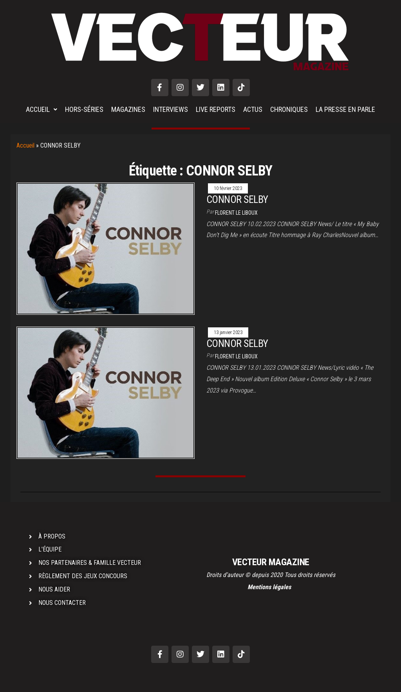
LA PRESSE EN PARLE (345, 109)
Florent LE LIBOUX (236, 213)
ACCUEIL (41, 109)
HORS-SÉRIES (84, 109)
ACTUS (252, 109)
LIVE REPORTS (215, 109)
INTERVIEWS (170, 109)
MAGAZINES (128, 109)
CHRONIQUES (289, 109)
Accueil (25, 145)
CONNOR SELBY (237, 199)
